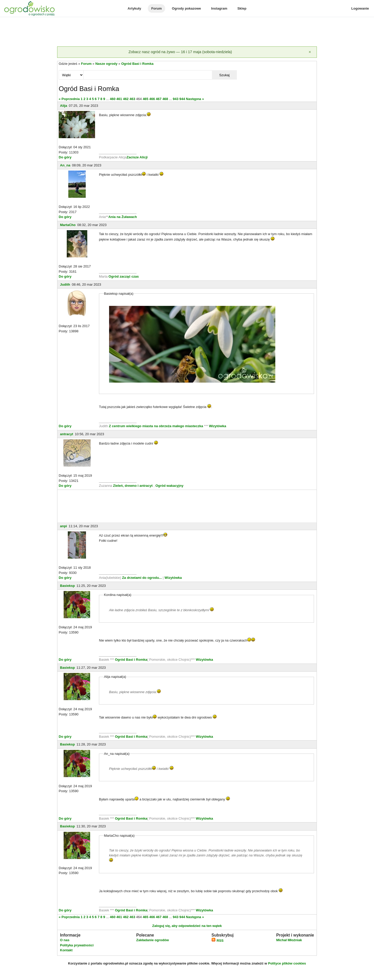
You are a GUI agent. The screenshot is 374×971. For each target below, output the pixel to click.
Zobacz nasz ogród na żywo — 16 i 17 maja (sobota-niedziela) (180, 52)
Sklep (241, 8)
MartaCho (68, 225)
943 (175, 99)
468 (165, 99)
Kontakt (66, 950)
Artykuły (134, 8)
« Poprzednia (69, 99)
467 (159, 99)
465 (145, 99)
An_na (65, 165)
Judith (65, 284)
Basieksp (67, 586)
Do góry (65, 157)
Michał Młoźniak (289, 940)
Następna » (195, 99)
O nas (64, 940)
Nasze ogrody (106, 64)
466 (152, 99)
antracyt (66, 434)
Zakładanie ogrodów (152, 940)
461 (119, 99)
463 (132, 99)
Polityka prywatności (77, 945)
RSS (217, 940)
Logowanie (360, 8)
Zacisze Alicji (137, 157)
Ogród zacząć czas (124, 276)
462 (126, 99)
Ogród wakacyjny (169, 486)
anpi (63, 526)
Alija (63, 106)
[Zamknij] (310, 52)
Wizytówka (217, 426)
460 (113, 99)
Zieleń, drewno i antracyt (132, 486)
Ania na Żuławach (122, 217)
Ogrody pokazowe (186, 8)
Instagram (219, 8)
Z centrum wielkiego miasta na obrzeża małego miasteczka (156, 426)
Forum (156, 8)
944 (182, 99)
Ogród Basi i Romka (137, 64)
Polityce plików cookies (287, 963)
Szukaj (224, 75)
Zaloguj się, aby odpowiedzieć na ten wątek (187, 926)
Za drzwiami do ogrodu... (142, 578)
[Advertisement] (187, 32)
